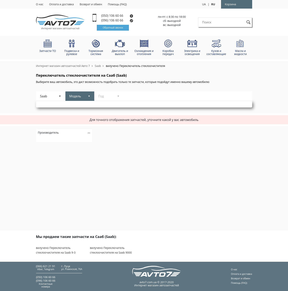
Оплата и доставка (61, 4)
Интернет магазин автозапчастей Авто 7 (63, 66)
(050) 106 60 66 (117, 16)
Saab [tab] (43, 96)
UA (204, 4)
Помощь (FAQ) (117, 4)
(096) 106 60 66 (117, 20)
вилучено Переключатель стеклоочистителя (135, 66)
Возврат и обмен (91, 4)
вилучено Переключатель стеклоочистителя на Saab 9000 (111, 250)
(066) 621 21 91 (45, 266)
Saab (98, 66)
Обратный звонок (113, 27)
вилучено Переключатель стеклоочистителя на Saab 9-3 (56, 250)
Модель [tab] (75, 96)
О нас (39, 4)
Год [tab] (101, 96)
